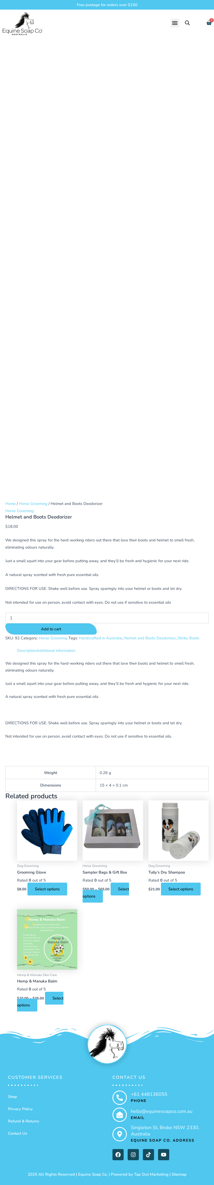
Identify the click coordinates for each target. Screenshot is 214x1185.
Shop (12, 1096)
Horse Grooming (33, 503)
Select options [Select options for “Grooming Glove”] (47, 889)
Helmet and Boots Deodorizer (150, 638)
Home (10, 503)
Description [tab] (27, 650)
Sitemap (179, 1174)
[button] (175, 23)
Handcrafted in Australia (100, 638)
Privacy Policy (20, 1109)
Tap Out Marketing (151, 1174)
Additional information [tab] (56, 650)
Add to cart (51, 629)
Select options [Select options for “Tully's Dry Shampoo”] (180, 889)
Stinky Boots (188, 638)
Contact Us (17, 1133)
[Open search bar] (187, 22)
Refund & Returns (23, 1121)
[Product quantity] (107, 618)
